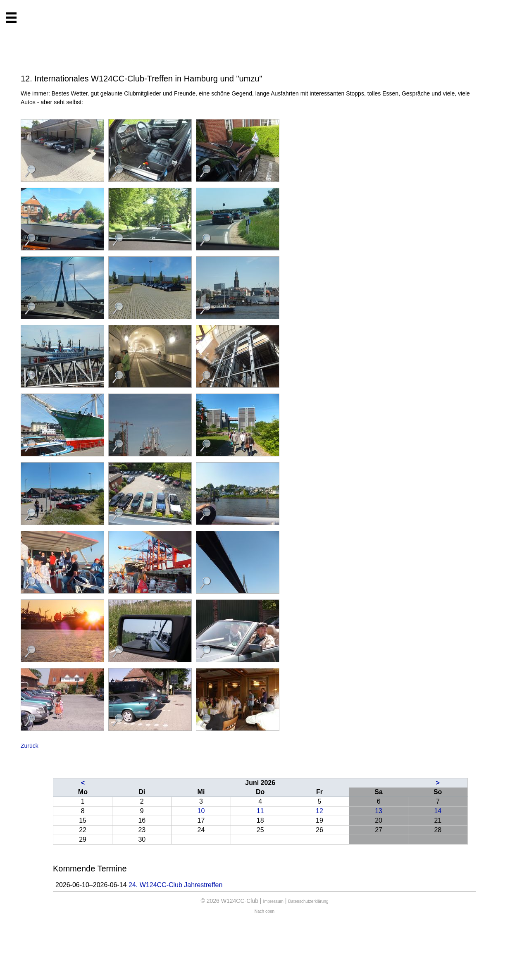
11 (260, 810)
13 (378, 810)
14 (437, 810)
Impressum (273, 901)
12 (319, 810)
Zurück (29, 745)
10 (201, 810)
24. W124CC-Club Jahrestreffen (175, 884)
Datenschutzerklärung (308, 901)
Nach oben (264, 911)
